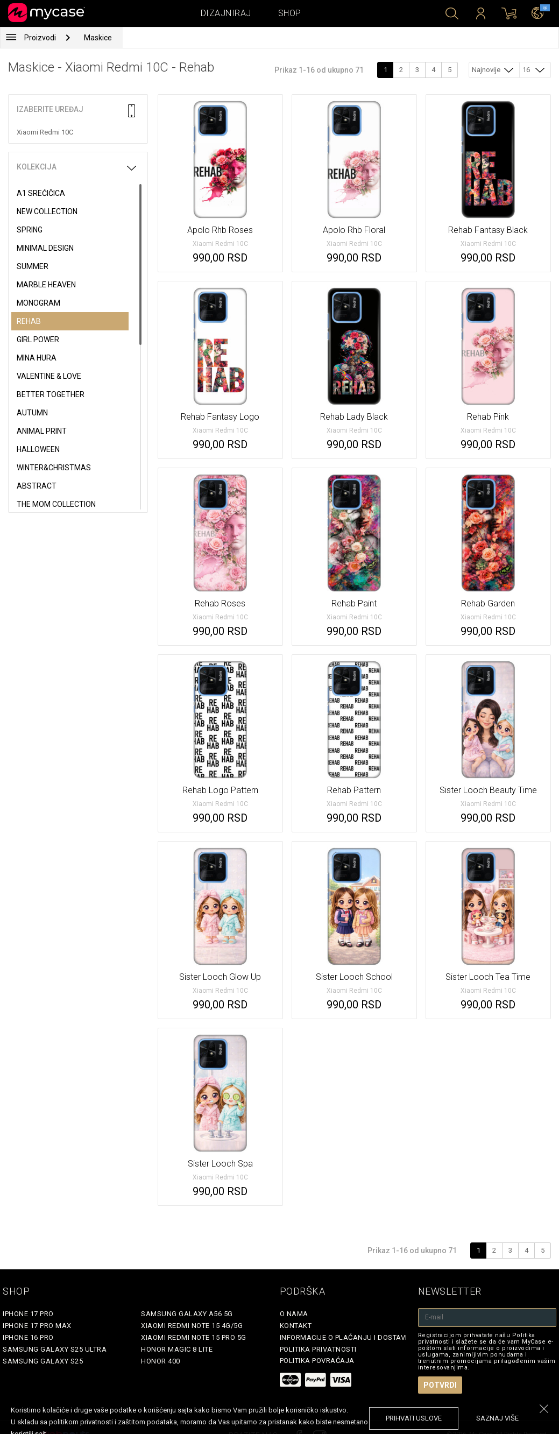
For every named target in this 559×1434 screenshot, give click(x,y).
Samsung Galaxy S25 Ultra (55, 1349)
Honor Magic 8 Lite (177, 1349)
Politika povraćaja (317, 1361)
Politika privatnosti (318, 1349)
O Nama (294, 1314)
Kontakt (296, 1326)
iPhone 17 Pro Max (37, 1326)
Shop (289, 13)
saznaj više (497, 1418)
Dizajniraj (226, 13)
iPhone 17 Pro (28, 1314)
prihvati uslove (414, 1418)
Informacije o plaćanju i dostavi (343, 1337)
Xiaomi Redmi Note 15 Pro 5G (193, 1337)
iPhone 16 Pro (28, 1337)
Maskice (98, 37)
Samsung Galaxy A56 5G (187, 1314)
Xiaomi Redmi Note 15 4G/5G (192, 1326)
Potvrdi (440, 1385)
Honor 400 (160, 1361)
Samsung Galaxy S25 (43, 1361)
